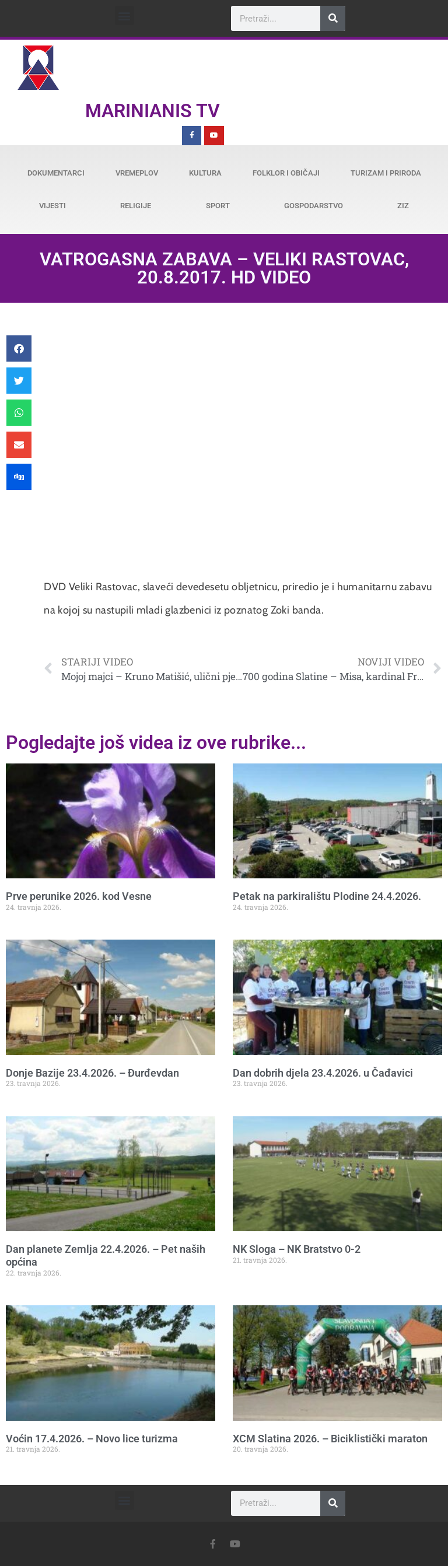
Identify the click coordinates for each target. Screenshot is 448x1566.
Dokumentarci (56, 173)
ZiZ (403, 205)
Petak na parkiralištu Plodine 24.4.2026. (327, 896)
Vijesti (52, 205)
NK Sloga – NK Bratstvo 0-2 (296, 1249)
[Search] (332, 18)
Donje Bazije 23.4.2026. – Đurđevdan (92, 1073)
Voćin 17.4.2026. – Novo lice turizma (92, 1438)
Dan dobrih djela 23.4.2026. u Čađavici (323, 1073)
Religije (135, 205)
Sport (218, 205)
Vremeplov (137, 173)
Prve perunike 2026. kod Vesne (79, 896)
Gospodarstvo (313, 205)
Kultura (205, 173)
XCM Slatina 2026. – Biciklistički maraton (330, 1438)
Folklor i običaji (286, 173)
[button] (124, 15)
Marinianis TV (152, 111)
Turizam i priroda (386, 173)
